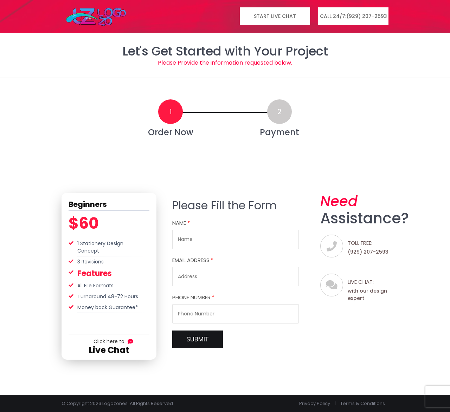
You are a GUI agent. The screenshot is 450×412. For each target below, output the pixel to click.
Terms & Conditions (362, 403)
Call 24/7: (353, 16)
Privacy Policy (314, 403)
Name (181, 223)
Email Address (192, 260)
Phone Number (193, 297)
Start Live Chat (275, 16)
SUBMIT (197, 339)
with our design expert (371, 290)
